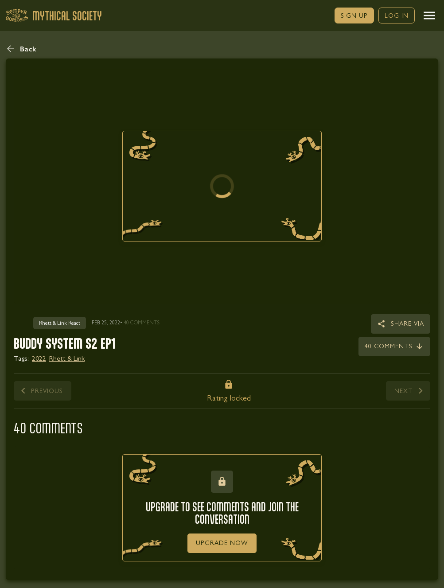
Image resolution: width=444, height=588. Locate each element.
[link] (354, 15)
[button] (429, 15)
